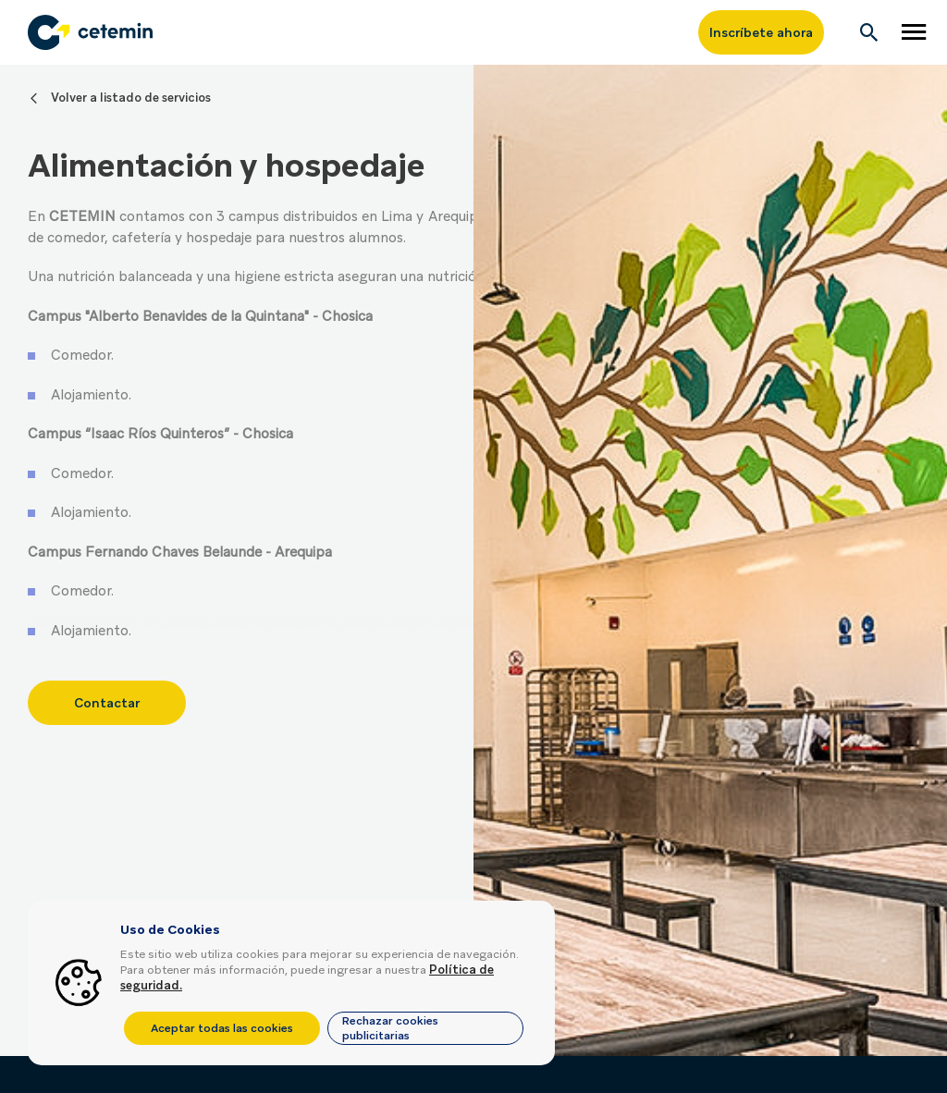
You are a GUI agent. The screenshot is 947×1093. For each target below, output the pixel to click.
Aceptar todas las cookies (222, 1028)
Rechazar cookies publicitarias (390, 1028)
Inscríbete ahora (761, 32)
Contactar (107, 693)
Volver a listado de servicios (131, 97)
